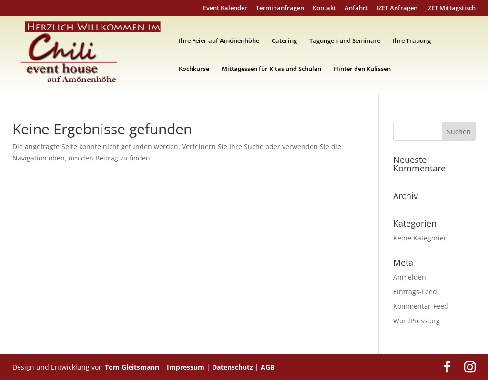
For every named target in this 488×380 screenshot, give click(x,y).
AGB (267, 366)
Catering (284, 41)
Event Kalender (225, 8)
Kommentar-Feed (420, 305)
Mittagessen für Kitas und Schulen (271, 69)
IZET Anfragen (396, 8)
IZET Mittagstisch (451, 8)
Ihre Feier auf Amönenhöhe (219, 41)
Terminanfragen (280, 8)
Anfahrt (356, 8)
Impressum (185, 366)
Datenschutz (232, 366)
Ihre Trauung (412, 41)
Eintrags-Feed (415, 291)
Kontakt (324, 8)
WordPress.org (416, 320)
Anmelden (409, 276)
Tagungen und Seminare (344, 41)
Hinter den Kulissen (362, 69)
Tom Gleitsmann (132, 366)
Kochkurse (194, 69)
